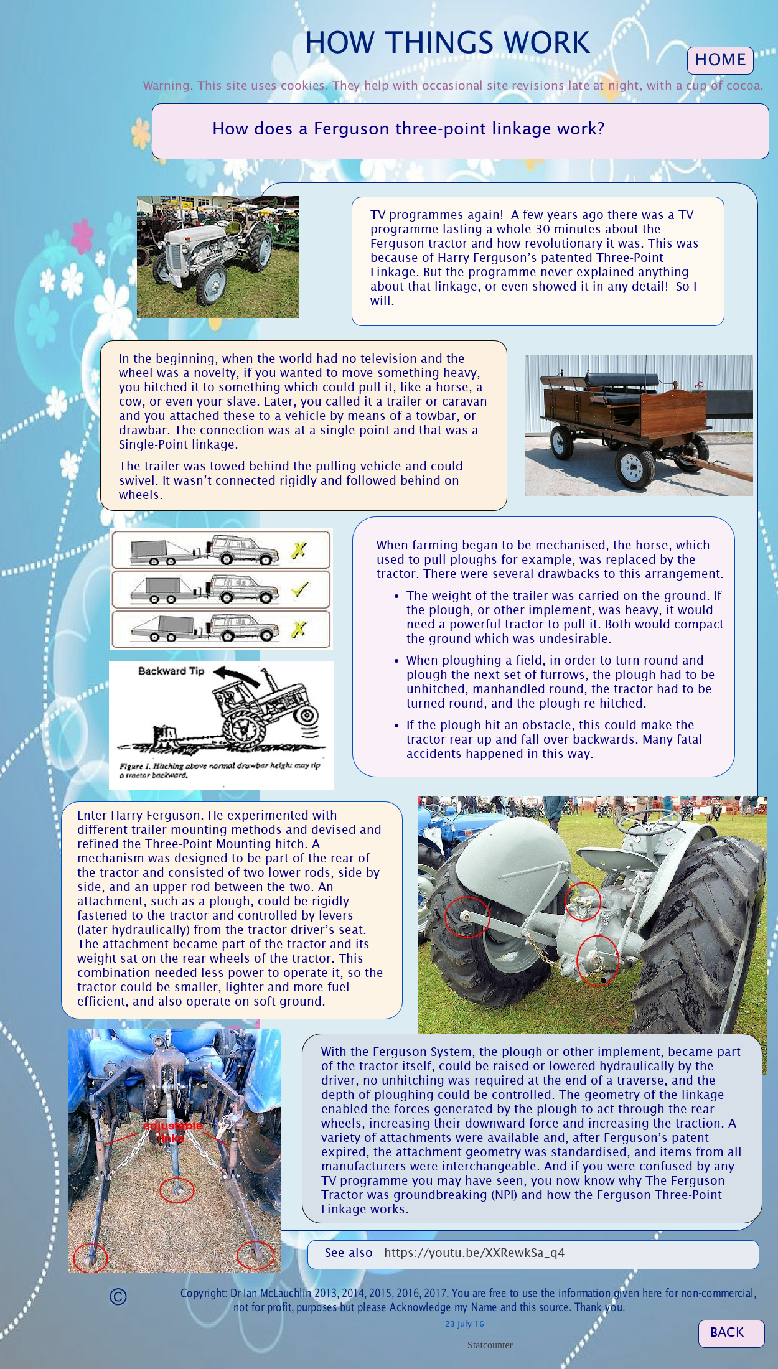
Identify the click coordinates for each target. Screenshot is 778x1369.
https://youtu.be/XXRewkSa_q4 (474, 1252)
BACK (727, 1332)
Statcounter (490, 1345)
